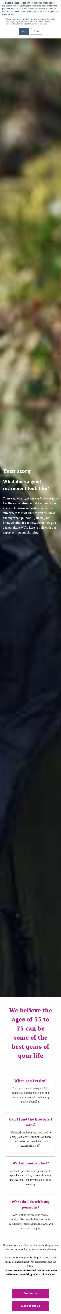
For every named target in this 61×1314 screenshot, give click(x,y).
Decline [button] (37, 31)
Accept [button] (24, 31)
